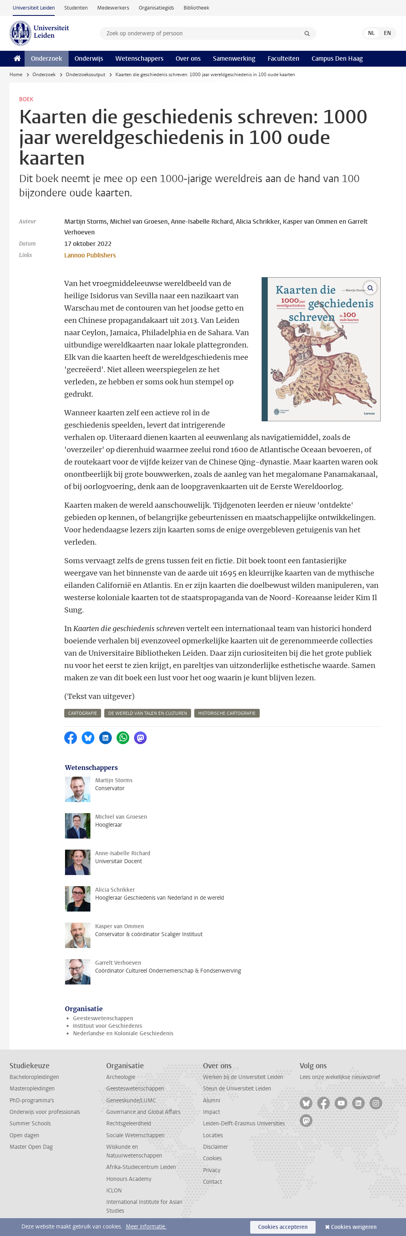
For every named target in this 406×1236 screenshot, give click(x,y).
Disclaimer (215, 1147)
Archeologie (120, 1077)
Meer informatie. (146, 1226)
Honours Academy (128, 1179)
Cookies (212, 1158)
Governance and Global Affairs (143, 1112)
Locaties (213, 1135)
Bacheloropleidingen (34, 1077)
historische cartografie (227, 713)
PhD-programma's (32, 1100)
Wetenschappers (139, 58)
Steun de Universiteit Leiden (237, 1088)
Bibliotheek (196, 7)
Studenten (76, 7)
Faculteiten (283, 58)
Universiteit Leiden (34, 7)
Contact (212, 1182)
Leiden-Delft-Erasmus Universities (244, 1123)
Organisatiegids (156, 7)
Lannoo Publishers (90, 255)
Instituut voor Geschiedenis (107, 1026)
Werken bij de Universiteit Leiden (243, 1077)
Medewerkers (113, 7)
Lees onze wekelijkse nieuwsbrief (340, 1077)
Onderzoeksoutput (85, 74)
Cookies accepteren (283, 1227)
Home (16, 74)
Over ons (188, 58)
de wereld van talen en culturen (147, 713)
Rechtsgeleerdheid (128, 1123)
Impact (211, 1112)
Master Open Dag (31, 1147)
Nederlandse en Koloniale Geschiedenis (123, 1033)
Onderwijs (89, 58)
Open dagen (24, 1135)
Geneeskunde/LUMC (131, 1100)
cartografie (82, 713)
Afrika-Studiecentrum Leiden (141, 1167)
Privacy (211, 1170)
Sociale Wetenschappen (135, 1135)
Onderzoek (46, 58)
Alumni (211, 1100)
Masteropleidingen (32, 1088)
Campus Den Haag (337, 58)
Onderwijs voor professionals (45, 1112)
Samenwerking (234, 58)
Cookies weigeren (354, 1227)
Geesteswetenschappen (103, 1018)
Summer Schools (30, 1123)
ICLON (114, 1190)
